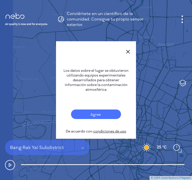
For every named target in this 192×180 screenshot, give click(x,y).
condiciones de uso (109, 131)
